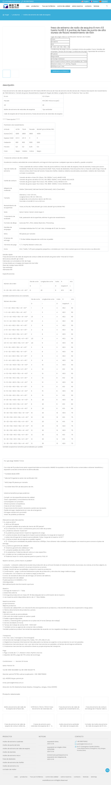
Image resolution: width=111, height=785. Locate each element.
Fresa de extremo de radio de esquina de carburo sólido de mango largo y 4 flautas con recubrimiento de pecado (15, 725)
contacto (88, 6)
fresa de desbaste (9, 759)
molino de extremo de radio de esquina (36, 15)
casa (27, 6)
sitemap (94, 777)
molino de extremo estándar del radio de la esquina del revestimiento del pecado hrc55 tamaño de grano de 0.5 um (69, 725)
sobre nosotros (77, 6)
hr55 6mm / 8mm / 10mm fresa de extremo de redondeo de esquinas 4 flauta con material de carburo (42, 708)
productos (35, 6)
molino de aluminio (9, 752)
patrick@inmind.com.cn (12, 1)
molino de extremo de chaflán (13, 762)
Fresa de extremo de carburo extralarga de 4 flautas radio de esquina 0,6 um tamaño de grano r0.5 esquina (96, 708)
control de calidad (63, 6)
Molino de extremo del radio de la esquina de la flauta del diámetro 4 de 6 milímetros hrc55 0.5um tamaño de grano (15, 708)
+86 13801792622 (28, 1)
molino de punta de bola (11, 745)
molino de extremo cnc (11, 766)
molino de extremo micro (11, 755)
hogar (7, 15)
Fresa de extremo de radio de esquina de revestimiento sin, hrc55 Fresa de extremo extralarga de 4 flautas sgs (69, 708)
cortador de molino (9, 769)
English (86, 1)
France (95, 1)
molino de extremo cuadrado (13, 742)
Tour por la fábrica (48, 6)
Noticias (96, 6)
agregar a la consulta (61, 71)
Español (104, 1)
